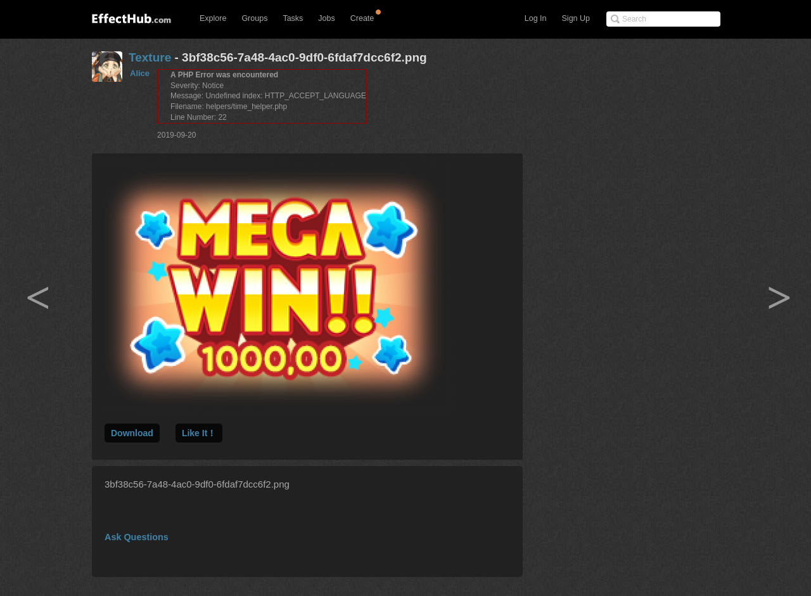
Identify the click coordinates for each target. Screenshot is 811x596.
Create (362, 18)
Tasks (293, 18)
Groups (254, 18)
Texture (150, 57)
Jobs (326, 18)
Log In (536, 18)
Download (132, 433)
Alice (140, 73)
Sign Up (576, 18)
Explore (213, 18)
